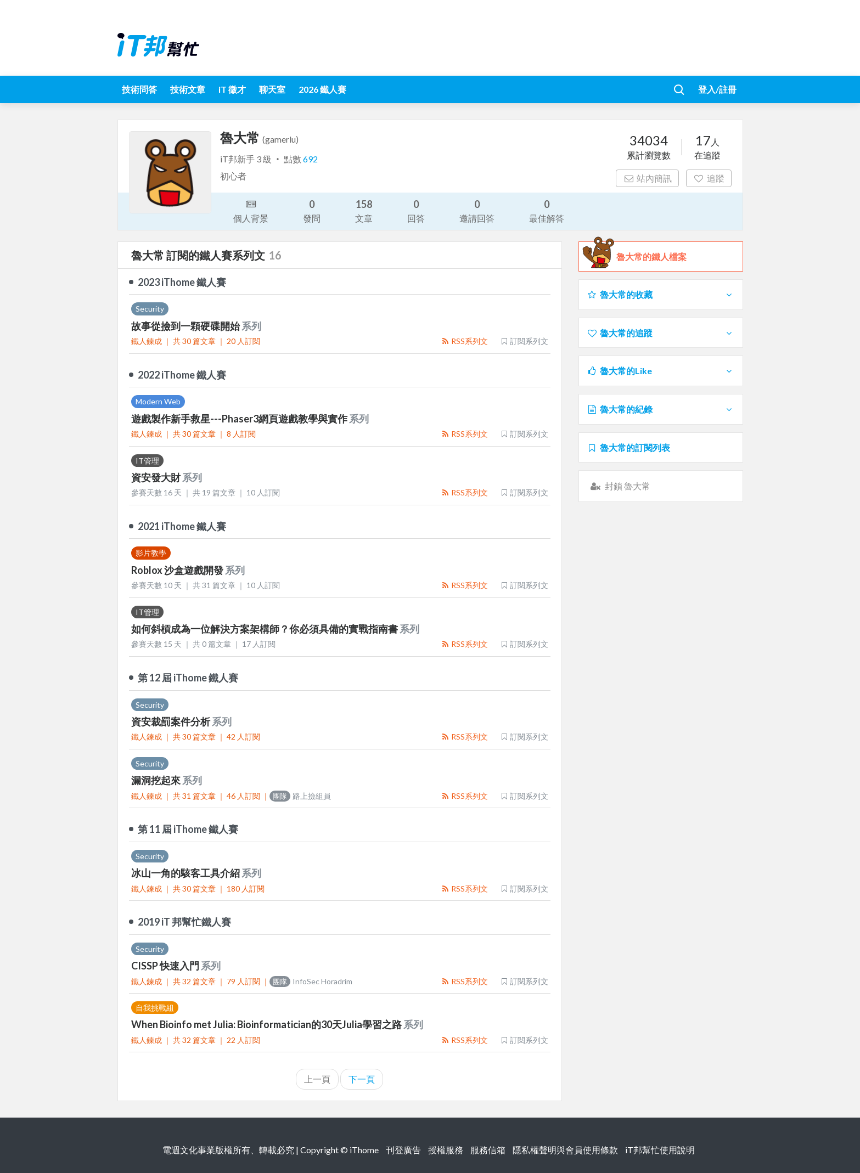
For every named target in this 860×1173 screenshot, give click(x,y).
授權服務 (445, 1149)
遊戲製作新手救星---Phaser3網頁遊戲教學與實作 (240, 419)
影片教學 (151, 552)
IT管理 (147, 460)
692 (310, 159)
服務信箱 (487, 1149)
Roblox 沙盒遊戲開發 (178, 570)
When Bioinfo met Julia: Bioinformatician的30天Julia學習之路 (267, 1024)
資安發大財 (156, 477)
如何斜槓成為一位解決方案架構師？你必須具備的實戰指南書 (265, 629)
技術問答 (139, 89)
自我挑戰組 (155, 1007)
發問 (312, 210)
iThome (364, 1149)
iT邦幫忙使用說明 (660, 1149)
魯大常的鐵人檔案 (651, 257)
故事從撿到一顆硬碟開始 (186, 326)
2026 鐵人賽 (322, 89)
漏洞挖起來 (156, 780)
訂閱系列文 (524, 341)
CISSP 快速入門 (166, 966)
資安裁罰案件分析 (171, 721)
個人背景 (250, 210)
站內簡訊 (647, 178)
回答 (416, 210)
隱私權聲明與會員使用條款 (565, 1149)
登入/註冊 (717, 89)
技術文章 (187, 89)
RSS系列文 (464, 341)
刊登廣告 (403, 1149)
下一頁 (362, 1079)
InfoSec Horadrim (310, 981)
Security (150, 308)
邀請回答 (476, 210)
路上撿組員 (300, 795)
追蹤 (708, 178)
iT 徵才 (232, 89)
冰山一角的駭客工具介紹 (186, 873)
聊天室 (272, 89)
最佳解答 (546, 210)
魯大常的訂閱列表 (629, 447)
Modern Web (158, 401)
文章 (364, 210)
